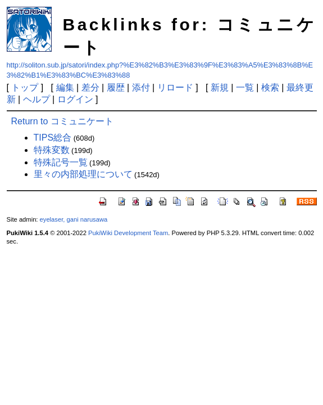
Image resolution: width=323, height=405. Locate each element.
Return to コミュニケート (62, 121)
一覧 (245, 87)
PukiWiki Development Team (128, 233)
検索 (270, 87)
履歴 (116, 87)
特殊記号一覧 (61, 162)
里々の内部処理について (83, 174)
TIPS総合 (53, 137)
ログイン (75, 99)
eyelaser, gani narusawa (74, 219)
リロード (175, 87)
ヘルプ (36, 99)
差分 (90, 87)
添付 (141, 87)
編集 (65, 87)
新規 (220, 87)
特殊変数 (52, 150)
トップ (24, 87)
